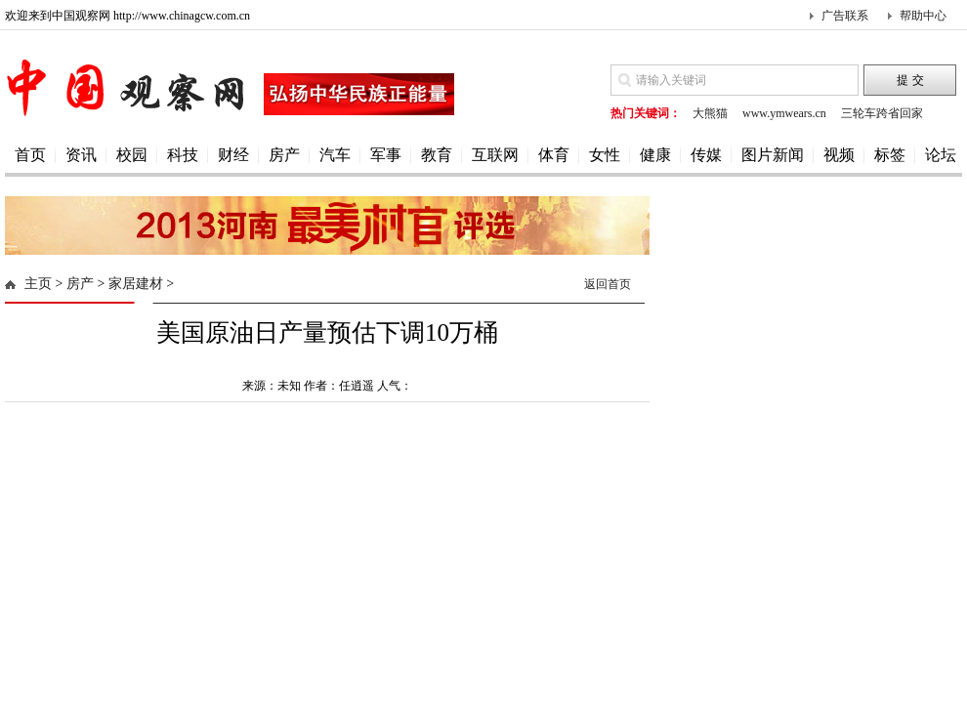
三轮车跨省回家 (882, 113)
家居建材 (135, 283)
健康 (655, 154)
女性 (604, 154)
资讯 (81, 154)
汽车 (335, 154)
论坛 (940, 154)
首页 (30, 154)
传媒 (706, 154)
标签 (889, 154)
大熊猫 (710, 113)
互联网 (495, 154)
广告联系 (844, 15)
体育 (553, 154)
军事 (385, 154)
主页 (38, 283)
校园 (131, 154)
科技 (182, 154)
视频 (839, 154)
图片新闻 (772, 154)
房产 (284, 154)
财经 (233, 154)
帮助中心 (923, 15)
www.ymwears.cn (784, 113)
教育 (436, 154)
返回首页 (607, 284)
